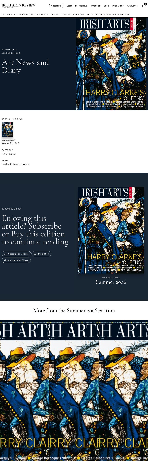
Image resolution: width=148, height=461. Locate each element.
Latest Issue (81, 5)
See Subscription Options (16, 253)
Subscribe (56, 5)
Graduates (132, 5)
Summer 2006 (9, 49)
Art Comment (8, 153)
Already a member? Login (16, 260)
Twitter (16, 164)
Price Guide (118, 5)
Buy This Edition (41, 253)
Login (69, 5)
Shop (106, 5)
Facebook (6, 164)
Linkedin (25, 164)
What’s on (95, 5)
